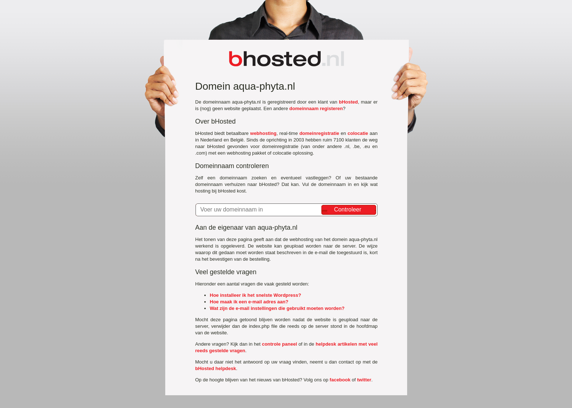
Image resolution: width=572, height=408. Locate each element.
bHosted (348, 102)
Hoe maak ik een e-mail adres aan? (249, 301)
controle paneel (279, 344)
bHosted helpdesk (215, 368)
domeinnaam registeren (316, 108)
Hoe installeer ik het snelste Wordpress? (255, 295)
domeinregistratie (319, 133)
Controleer (348, 209)
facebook (340, 379)
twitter (364, 379)
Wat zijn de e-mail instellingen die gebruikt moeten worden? (277, 308)
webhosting (263, 133)
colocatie (358, 133)
